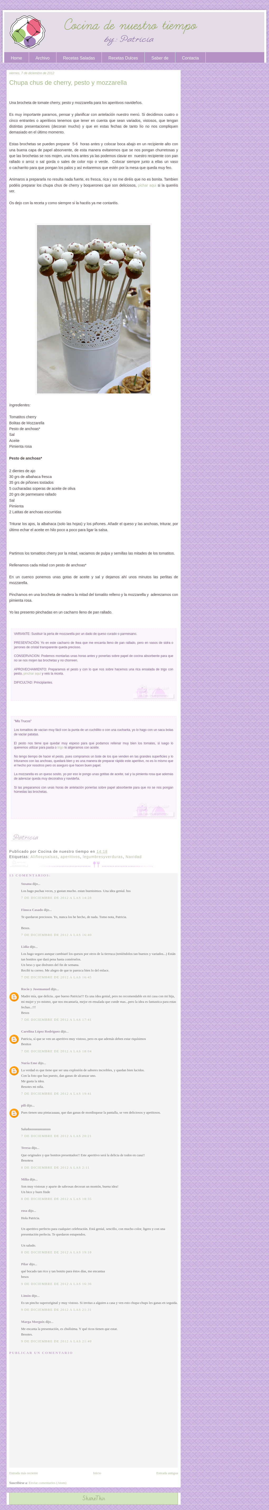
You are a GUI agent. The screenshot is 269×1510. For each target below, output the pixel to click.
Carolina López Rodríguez (40, 1031)
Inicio (97, 1473)
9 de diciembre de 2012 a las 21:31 (56, 1310)
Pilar (24, 1264)
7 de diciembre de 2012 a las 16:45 (56, 977)
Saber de (160, 58)
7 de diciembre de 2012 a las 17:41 (56, 1019)
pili (23, 1105)
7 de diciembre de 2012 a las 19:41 (56, 1093)
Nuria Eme (29, 1063)
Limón (26, 1296)
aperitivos (70, 857)
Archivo (43, 58)
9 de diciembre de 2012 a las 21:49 (56, 1341)
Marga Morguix (33, 1322)
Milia (25, 1179)
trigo (60, 747)
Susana (26, 884)
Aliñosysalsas (44, 857)
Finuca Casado (32, 910)
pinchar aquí (32, 673)
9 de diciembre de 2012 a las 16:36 (56, 1284)
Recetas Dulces (123, 58)
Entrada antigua (167, 1473)
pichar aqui (147, 185)
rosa (24, 1211)
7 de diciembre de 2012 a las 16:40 (56, 935)
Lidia (25, 947)
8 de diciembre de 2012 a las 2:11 (55, 1167)
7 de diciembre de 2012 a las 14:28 (56, 898)
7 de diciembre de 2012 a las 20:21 (56, 1136)
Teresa (26, 1148)
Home (16, 58)
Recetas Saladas (79, 58)
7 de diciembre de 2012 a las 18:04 (56, 1051)
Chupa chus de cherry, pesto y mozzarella (68, 82)
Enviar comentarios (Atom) (47, 1483)
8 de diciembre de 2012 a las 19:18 (56, 1252)
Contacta (190, 58)
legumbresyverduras (103, 857)
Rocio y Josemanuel (35, 989)
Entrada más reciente (23, 1473)
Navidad (134, 857)
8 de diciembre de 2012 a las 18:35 (56, 1199)
